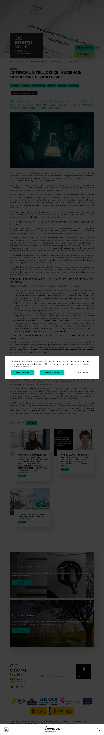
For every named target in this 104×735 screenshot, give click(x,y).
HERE (30, 366)
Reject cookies (22, 372)
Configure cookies (80, 372)
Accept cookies (52, 372)
